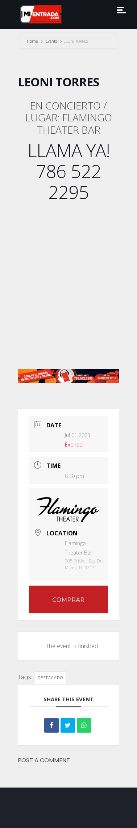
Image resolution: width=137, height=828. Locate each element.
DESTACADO (50, 677)
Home (33, 41)
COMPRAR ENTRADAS (68, 604)
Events (51, 41)
